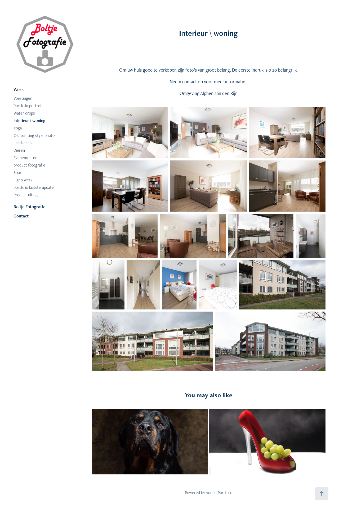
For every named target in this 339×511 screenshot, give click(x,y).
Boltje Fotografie (29, 206)
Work (19, 89)
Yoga (18, 128)
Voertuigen (23, 98)
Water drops (24, 113)
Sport (18, 172)
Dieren (19, 150)
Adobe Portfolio (219, 492)
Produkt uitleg (26, 195)
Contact (21, 216)
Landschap (23, 143)
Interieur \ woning (29, 120)
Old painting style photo (34, 135)
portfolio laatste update (34, 187)
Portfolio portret (28, 105)
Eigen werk (23, 180)
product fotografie (29, 165)
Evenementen (25, 157)
